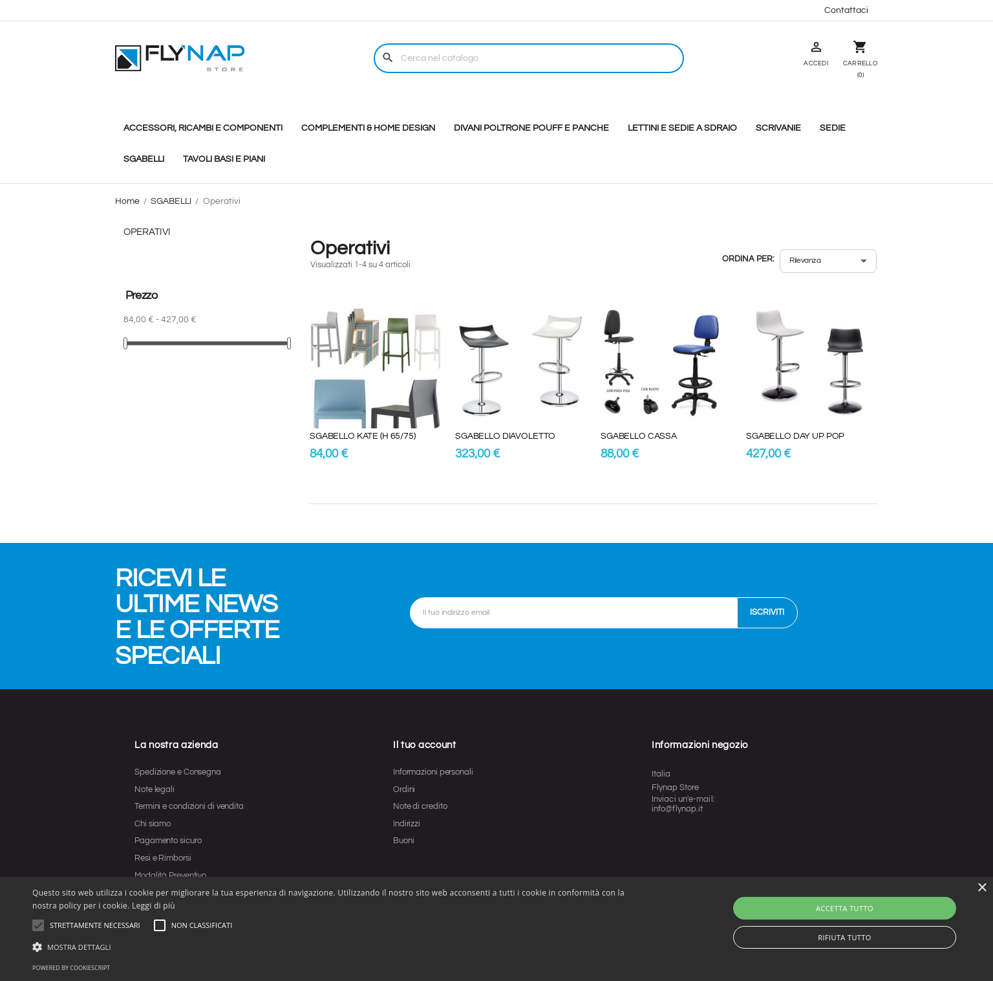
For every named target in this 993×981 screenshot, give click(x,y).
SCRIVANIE (778, 128)
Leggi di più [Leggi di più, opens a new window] (153, 905)
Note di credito (420, 806)
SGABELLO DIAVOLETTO (505, 436)
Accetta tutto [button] (844, 908)
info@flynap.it (677, 808)
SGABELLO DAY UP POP (795, 436)
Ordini (404, 789)
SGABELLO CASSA (639, 436)
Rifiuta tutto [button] (844, 937)
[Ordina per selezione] (828, 261)
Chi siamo (152, 823)
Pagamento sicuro (167, 840)
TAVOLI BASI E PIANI (224, 159)
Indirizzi (406, 823)
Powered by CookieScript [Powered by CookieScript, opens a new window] (71, 968)
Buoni (403, 840)
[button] (95, 925)
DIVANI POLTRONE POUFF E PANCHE (531, 128)
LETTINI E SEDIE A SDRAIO (682, 128)
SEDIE (833, 128)
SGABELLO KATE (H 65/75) (363, 436)
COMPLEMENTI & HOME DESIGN (368, 128)
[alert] (496, 929)
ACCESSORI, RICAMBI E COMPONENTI (203, 128)
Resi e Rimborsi (162, 858)
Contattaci (846, 10)
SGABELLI (143, 159)
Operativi (147, 232)
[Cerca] (529, 58)
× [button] (982, 888)
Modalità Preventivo (170, 875)
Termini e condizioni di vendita (189, 806)
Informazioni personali (433, 772)
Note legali (154, 789)
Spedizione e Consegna (177, 772)
